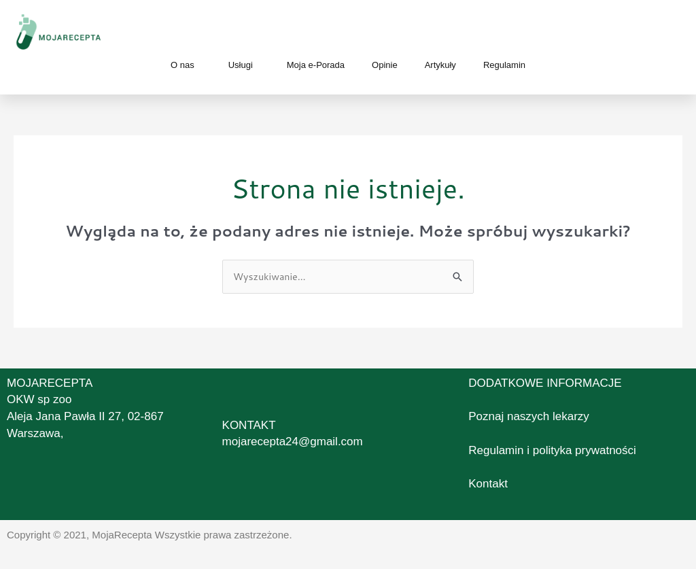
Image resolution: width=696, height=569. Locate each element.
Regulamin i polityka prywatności (552, 451)
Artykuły (440, 65)
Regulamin (504, 65)
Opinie (385, 65)
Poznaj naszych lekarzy (528, 417)
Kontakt (488, 484)
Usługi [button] (244, 65)
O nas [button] (186, 65)
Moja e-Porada (316, 65)
